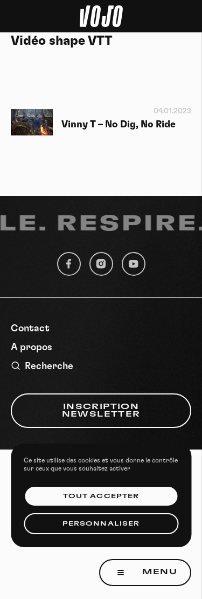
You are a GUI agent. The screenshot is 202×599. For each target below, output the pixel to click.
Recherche (42, 366)
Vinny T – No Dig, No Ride (118, 125)
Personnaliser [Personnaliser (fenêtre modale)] (101, 524)
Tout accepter (101, 496)
